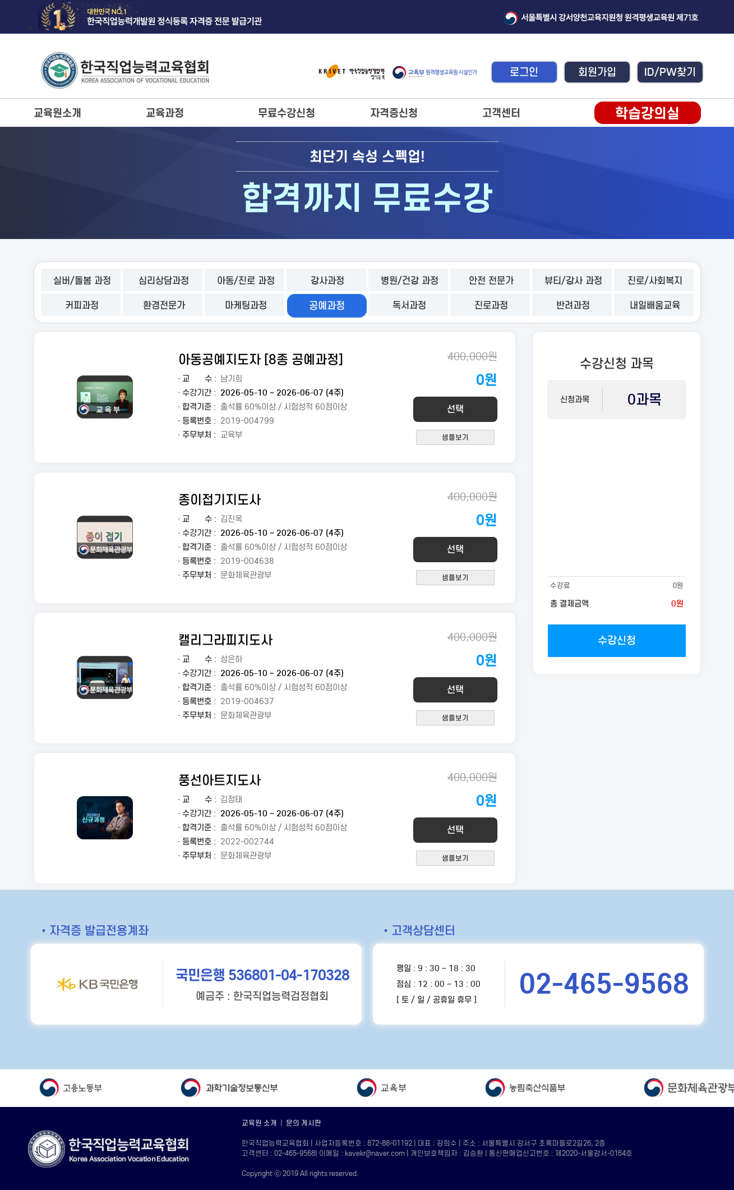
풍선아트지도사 (219, 780)
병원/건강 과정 (409, 281)
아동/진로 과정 (246, 281)
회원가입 (597, 72)
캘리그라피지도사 (225, 640)
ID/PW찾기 (670, 72)
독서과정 (409, 305)
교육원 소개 (259, 1123)
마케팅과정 (246, 305)
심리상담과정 (164, 281)
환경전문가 (164, 305)
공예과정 (327, 306)
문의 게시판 (303, 1123)
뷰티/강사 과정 (573, 281)
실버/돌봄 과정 (82, 281)
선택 (455, 409)
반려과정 (573, 305)
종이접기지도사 (219, 499)
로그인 (524, 72)
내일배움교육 (655, 305)
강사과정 (327, 281)
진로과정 (491, 305)
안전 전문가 (491, 281)
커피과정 (82, 305)
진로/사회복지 (654, 281)
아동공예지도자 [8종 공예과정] (260, 359)
